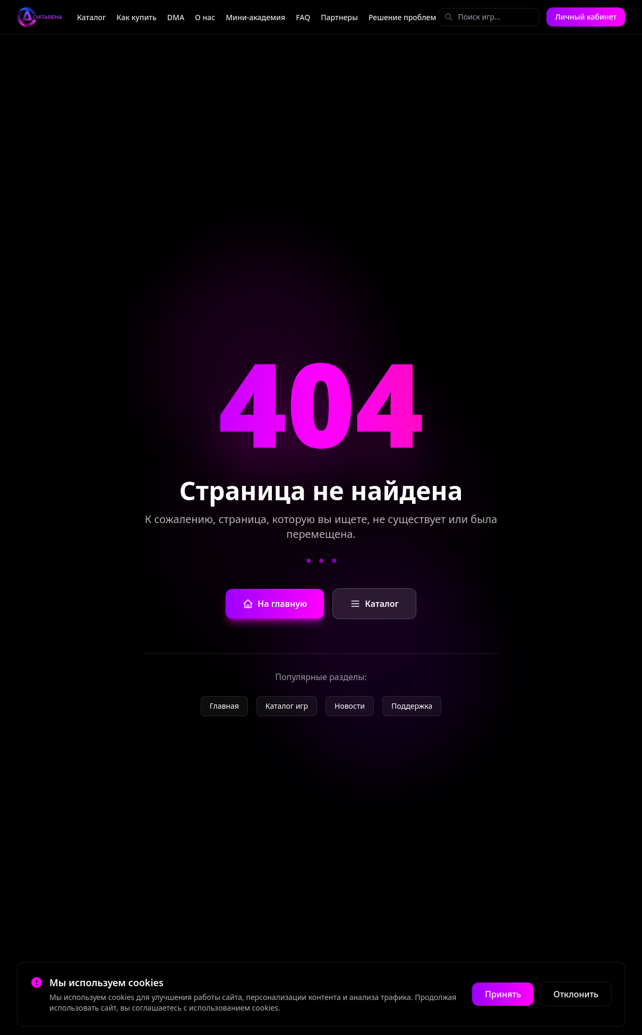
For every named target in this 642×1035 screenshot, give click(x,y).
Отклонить (575, 994)
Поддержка (411, 706)
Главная (224, 706)
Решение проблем (402, 17)
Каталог (91, 17)
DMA (175, 17)
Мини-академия (255, 17)
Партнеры (339, 17)
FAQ (303, 17)
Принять (503, 994)
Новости (350, 706)
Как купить (136, 17)
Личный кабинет (586, 17)
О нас (205, 17)
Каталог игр (287, 706)
